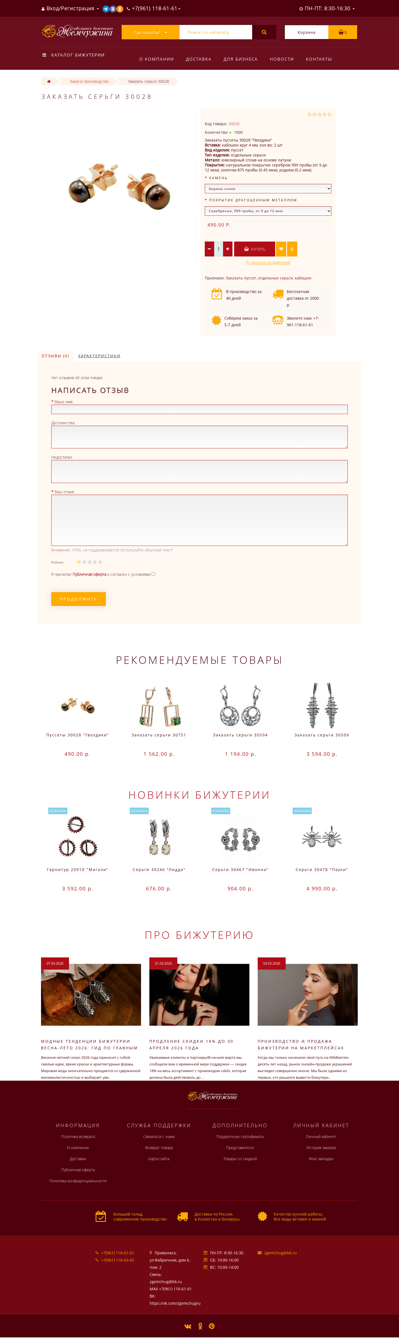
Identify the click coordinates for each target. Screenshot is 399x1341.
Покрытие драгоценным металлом (253, 200)
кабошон (303, 278)
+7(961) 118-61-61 (117, 1252)
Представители (240, 1147)
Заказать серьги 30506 (322, 735)
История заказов (321, 1147)
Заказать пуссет (241, 278)
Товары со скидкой (240, 1158)
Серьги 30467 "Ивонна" (240, 869)
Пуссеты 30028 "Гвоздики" (77, 735)
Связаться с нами (159, 1136)
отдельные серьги (275, 278)
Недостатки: (62, 457)
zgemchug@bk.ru (280, 1252)
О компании (156, 59)
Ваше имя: (64, 401)
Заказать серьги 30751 (159, 735)
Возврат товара (159, 1147)
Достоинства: (63, 422)
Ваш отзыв (64, 491)
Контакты (319, 59)
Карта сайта (159, 1158)
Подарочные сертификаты (240, 1136)
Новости (282, 59)
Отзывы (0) (55, 355)
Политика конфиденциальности (78, 1180)
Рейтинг (57, 562)
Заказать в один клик (270, 262)
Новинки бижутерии (199, 794)
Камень (218, 178)
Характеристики (99, 355)
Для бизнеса (241, 59)
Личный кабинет (321, 1136)
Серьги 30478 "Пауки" (322, 869)
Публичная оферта (78, 1169)
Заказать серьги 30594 (240, 735)
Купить (254, 249)
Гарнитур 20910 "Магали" (78, 869)
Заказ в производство (89, 81)
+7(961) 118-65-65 (117, 1260)
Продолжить (79, 599)
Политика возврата (78, 1136)
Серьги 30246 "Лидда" (159, 869)
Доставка (199, 59)
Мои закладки (321, 1158)
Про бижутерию (200, 935)
